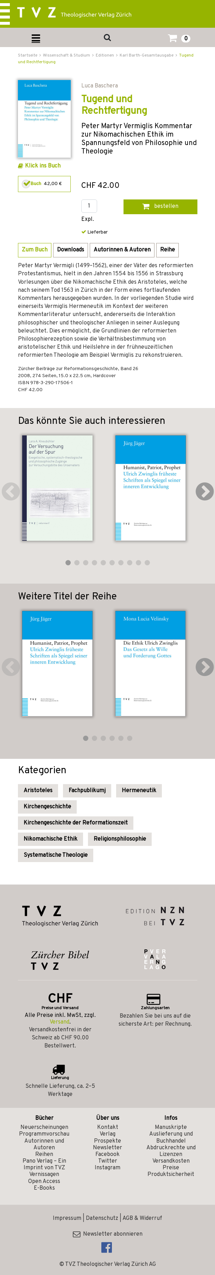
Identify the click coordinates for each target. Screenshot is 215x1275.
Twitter (107, 1161)
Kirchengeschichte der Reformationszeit (76, 823)
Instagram (107, 1167)
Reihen (44, 1154)
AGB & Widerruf (142, 1218)
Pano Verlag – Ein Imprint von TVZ (44, 1164)
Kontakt (107, 1127)
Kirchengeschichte (47, 806)
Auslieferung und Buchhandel (171, 1137)
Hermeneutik (139, 790)
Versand (59, 1022)
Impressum (67, 1218)
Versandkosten (171, 1161)
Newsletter (107, 1147)
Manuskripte (171, 1127)
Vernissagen (44, 1174)
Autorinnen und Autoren (44, 1144)
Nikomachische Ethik (50, 839)
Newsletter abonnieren (108, 1234)
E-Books (44, 1188)
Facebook (107, 1154)
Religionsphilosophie (120, 839)
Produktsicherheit (170, 1174)
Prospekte (107, 1141)
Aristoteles (38, 790)
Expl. (87, 219)
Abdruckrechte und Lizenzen (171, 1151)
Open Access (44, 1181)
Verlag (107, 1134)
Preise (171, 1167)
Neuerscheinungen (44, 1127)
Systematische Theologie (56, 855)
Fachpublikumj (87, 790)
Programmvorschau (44, 1134)
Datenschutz (102, 1218)
